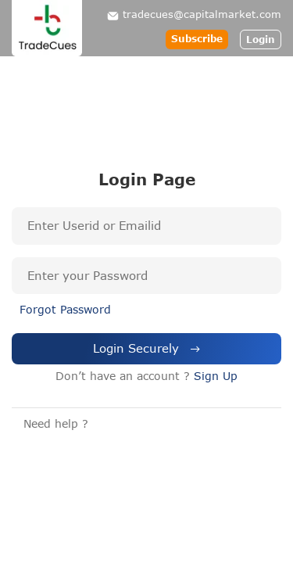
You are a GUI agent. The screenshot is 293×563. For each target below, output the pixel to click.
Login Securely (146, 348)
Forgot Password (65, 309)
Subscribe (197, 39)
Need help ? (55, 423)
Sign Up (216, 375)
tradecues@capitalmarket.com (202, 14)
